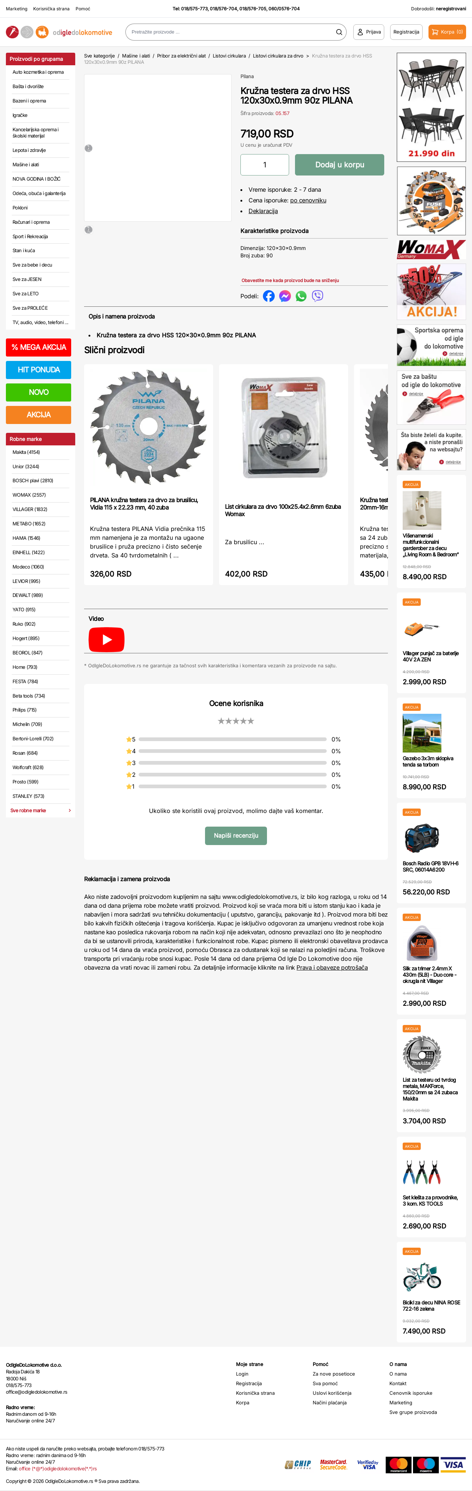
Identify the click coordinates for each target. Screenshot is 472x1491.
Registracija (249, 1383)
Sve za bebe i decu (32, 265)
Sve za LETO (26, 293)
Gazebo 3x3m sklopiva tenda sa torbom (428, 761)
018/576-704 (223, 8)
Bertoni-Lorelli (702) (33, 738)
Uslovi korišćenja (332, 1393)
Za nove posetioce (334, 1374)
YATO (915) (24, 609)
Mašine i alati (26, 164)
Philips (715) (25, 710)
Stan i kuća (24, 250)
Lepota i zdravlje (29, 150)
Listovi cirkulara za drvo (278, 56)
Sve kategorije (99, 56)
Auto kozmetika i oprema (38, 72)
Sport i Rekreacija (30, 236)
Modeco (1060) (28, 567)
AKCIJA (39, 414)
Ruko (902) (24, 624)
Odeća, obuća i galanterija (39, 193)
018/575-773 (194, 8)
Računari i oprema (31, 222)
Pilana (247, 76)
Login (242, 1374)
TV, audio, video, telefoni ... (41, 322)
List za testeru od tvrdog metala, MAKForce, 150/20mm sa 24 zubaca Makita (430, 1089)
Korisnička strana (51, 8)
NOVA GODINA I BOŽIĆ (37, 179)
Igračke (20, 115)
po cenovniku (308, 200)
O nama (398, 1374)
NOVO (38, 392)
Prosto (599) (25, 782)
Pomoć (83, 8)
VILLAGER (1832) (30, 509)
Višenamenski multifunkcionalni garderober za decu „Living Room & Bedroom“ (430, 544)
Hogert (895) (26, 638)
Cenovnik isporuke (411, 1393)
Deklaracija (263, 211)
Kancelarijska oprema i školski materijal (36, 132)
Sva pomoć (325, 1383)
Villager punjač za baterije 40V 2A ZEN (430, 656)
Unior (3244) (26, 466)
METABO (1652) (29, 523)
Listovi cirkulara (229, 56)
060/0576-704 (284, 8)
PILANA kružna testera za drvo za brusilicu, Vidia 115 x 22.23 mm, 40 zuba (144, 503)
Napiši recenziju (236, 835)
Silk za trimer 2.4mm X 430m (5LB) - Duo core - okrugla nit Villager (429, 974)
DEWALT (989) (28, 595)
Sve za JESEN (27, 279)
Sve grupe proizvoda (413, 1412)
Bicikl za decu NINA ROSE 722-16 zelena (431, 1305)
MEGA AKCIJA (38, 347)
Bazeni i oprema (29, 101)
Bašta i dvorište (28, 86)
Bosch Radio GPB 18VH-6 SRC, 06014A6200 (431, 866)
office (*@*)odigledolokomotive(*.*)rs (58, 1468)
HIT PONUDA (39, 369)
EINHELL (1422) (29, 552)
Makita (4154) (26, 452)
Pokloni (20, 208)
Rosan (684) (25, 753)
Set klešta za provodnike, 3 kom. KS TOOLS (430, 1200)
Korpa (242, 1402)
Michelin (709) (27, 724)
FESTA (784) (25, 681)
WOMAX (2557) (29, 495)
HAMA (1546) (27, 538)
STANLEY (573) (29, 796)
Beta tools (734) (29, 696)
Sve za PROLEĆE (30, 308)
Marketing (16, 8)
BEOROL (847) (27, 653)
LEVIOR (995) (26, 581)
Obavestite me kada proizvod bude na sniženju (290, 280)
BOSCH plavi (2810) (33, 480)
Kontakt (397, 1383)
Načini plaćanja (330, 1402)
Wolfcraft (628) (28, 767)
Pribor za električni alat (181, 56)
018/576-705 (252, 8)
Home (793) (25, 667)
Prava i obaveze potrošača (332, 967)
